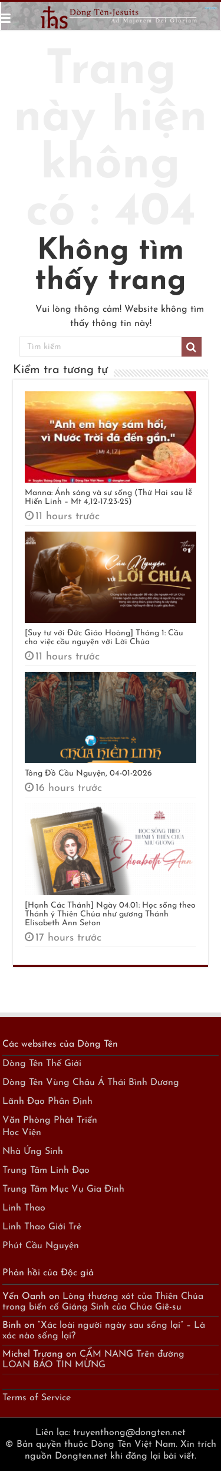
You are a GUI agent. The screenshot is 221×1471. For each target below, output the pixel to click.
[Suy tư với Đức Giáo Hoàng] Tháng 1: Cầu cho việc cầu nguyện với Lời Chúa (104, 638)
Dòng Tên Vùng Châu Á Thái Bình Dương (90, 1082)
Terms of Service (36, 1398)
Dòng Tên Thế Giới (41, 1063)
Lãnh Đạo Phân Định (47, 1101)
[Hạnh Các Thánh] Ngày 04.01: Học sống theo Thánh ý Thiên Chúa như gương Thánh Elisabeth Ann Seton (110, 914)
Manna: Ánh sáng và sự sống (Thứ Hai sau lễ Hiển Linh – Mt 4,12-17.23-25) (108, 497)
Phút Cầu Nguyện (40, 1246)
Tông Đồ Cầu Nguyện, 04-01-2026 (88, 773)
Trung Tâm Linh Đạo (46, 1170)
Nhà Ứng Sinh (32, 1151)
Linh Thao (23, 1208)
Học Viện (21, 1132)
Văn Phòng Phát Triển (49, 1120)
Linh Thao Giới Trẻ (41, 1227)
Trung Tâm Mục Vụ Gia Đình (63, 1189)
